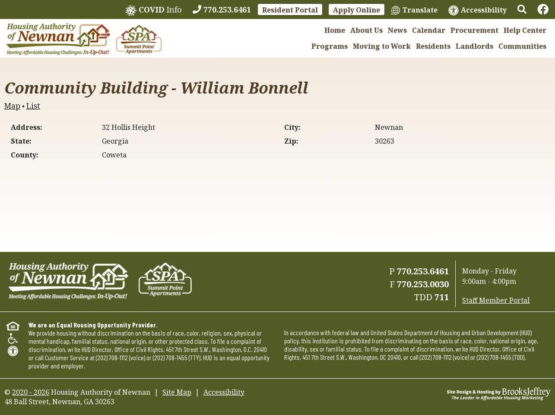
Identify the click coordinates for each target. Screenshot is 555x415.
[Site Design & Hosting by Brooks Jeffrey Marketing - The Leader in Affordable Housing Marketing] (499, 393)
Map (12, 106)
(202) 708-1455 (170, 357)
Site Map (176, 392)
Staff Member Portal (496, 300)
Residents (433, 46)
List (33, 106)
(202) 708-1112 (112, 357)
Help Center (525, 30)
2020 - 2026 (30, 392)
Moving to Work (382, 46)
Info (154, 10)
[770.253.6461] (221, 9)
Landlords (474, 46)
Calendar (428, 30)
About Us (366, 30)
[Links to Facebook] (543, 9)
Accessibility (223, 392)
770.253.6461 (423, 271)
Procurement (474, 30)
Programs (329, 46)
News (397, 30)
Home (334, 30)
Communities (522, 46)
